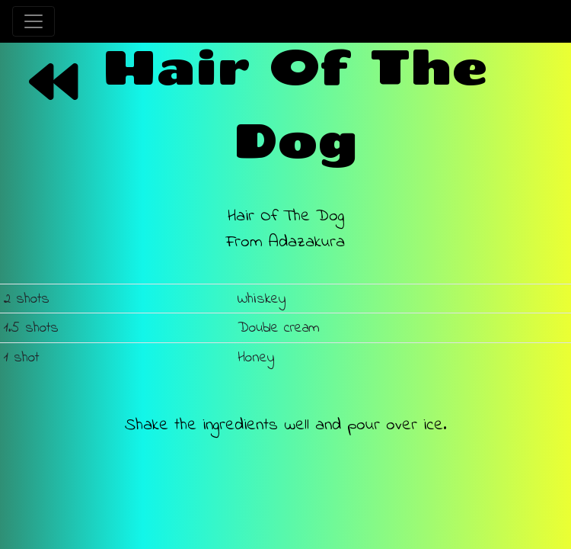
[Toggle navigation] (33, 21)
